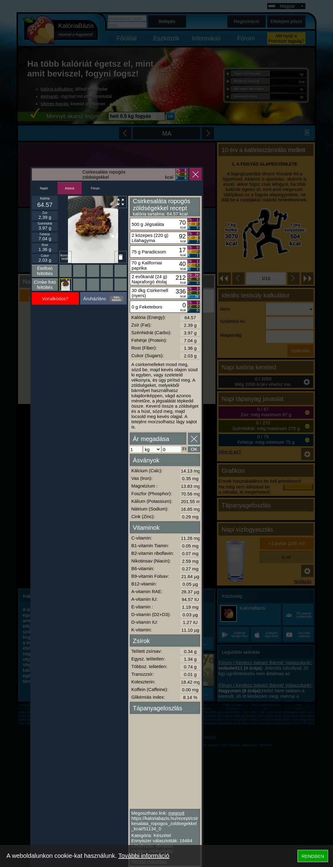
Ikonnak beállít (65, 257)
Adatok (69, 188)
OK (194, 449)
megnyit (176, 813)
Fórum (95, 188)
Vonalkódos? (55, 298)
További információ (143, 855)
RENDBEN (312, 856)
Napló (44, 188)
